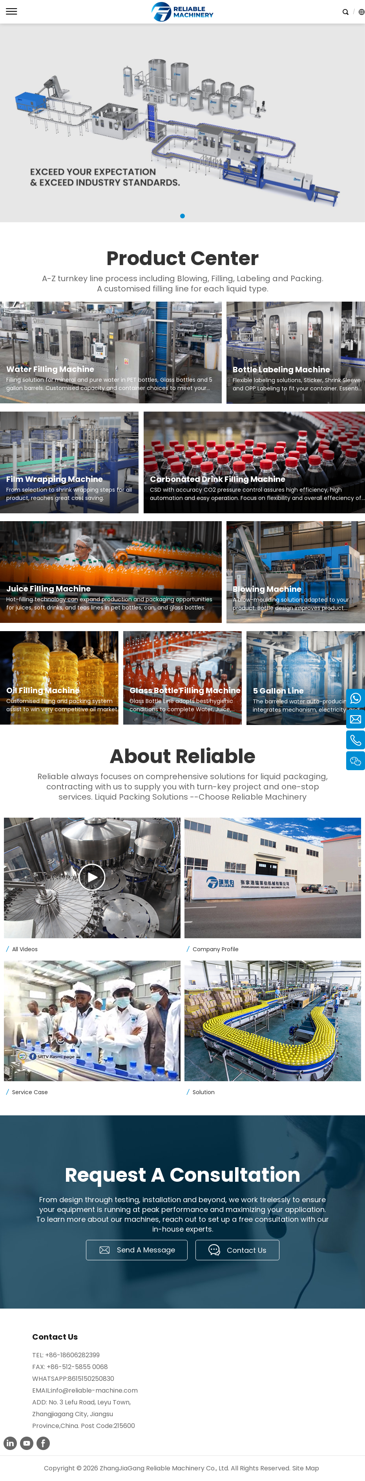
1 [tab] (182, 216)
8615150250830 (91, 1378)
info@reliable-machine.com (94, 1390)
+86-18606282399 (72, 1355)
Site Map (305, 1468)
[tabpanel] (182, 123)
